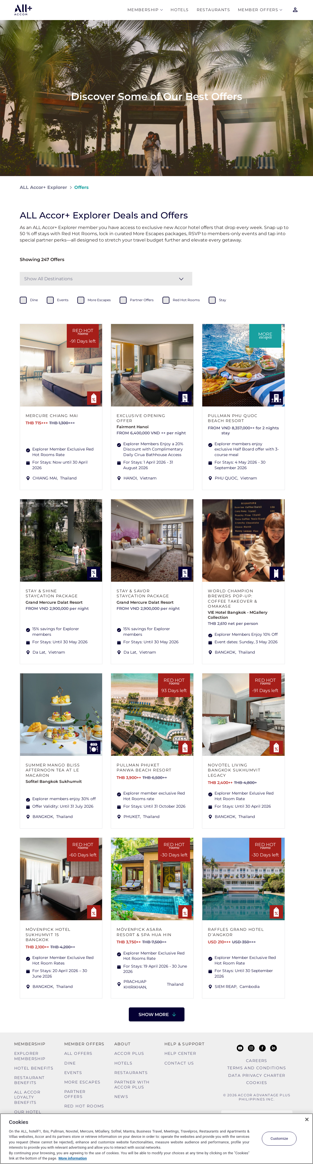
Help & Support (184, 1043)
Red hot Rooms (84, 1106)
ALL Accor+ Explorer (43, 187)
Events (73, 1072)
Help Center (180, 1053)
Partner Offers (75, 1094)
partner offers (142, 300)
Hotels (180, 10)
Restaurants (213, 10)
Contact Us (179, 1063)
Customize (279, 1138)
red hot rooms (186, 300)
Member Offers (258, 10)
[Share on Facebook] (288, 187)
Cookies (256, 1082)
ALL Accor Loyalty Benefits (27, 1097)
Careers (256, 1060)
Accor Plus (129, 1053)
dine (34, 300)
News (121, 1096)
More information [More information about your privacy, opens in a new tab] (72, 1158)
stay (222, 300)
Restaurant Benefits (29, 1080)
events (62, 300)
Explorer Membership (30, 1056)
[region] (156, 1138)
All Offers (78, 1053)
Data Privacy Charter (256, 1075)
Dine (70, 1063)
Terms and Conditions (256, 1067)
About (122, 1043)
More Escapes (82, 1082)
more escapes (99, 300)
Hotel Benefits (34, 1068)
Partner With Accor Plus (132, 1085)
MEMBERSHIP (143, 10)
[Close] (307, 1119)
